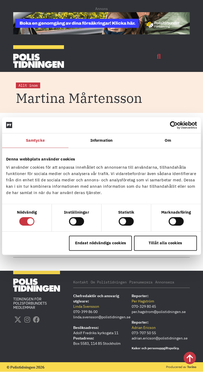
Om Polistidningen (109, 282)
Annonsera (164, 282)
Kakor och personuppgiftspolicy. (155, 348)
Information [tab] (101, 140)
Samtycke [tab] (35, 140)
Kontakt (80, 282)
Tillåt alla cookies (165, 243)
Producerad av (181, 367)
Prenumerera (141, 282)
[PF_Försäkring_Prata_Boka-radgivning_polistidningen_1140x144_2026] (101, 32)
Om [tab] (168, 140)
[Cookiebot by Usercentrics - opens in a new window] (174, 125)
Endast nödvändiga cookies (100, 243)
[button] (158, 56)
